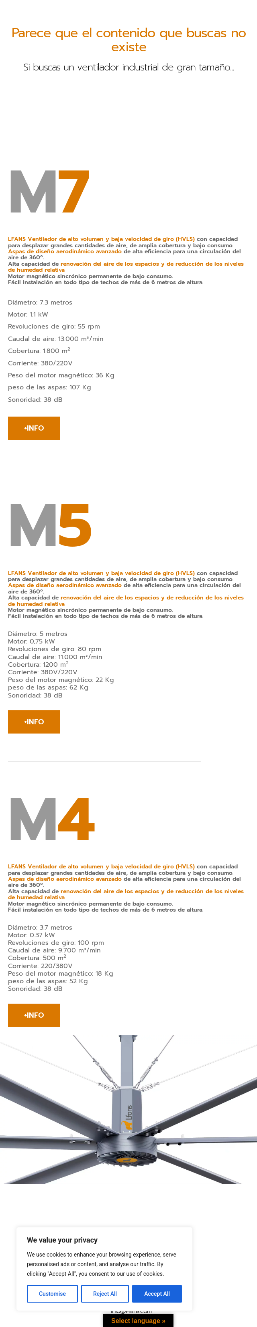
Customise (52, 1294)
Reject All (105, 1294)
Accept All (157, 1294)
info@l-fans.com (131, 1311)
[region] (104, 1269)
